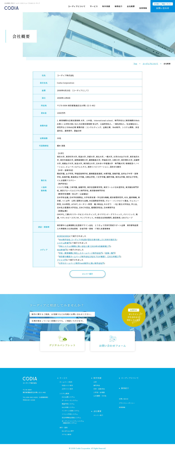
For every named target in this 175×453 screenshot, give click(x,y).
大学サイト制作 (67, 389)
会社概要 (131, 8)
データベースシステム (70, 400)
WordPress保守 (68, 431)
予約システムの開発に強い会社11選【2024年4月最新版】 (83, 246)
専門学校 (97, 385)
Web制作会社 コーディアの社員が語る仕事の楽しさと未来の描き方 (87, 239)
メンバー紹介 (87, 274)
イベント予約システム (70, 414)
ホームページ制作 (66, 382)
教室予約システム (68, 404)
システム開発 (64, 393)
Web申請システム (68, 407)
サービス (94, 8)
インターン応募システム (70, 411)
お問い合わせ (124, 399)
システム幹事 (62, 243)
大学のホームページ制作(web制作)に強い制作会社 (80, 263)
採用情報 (143, 8)
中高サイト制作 (67, 385)
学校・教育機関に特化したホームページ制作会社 (80, 253)
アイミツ (61, 259)
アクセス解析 (66, 434)
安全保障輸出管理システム (71, 418)
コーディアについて (76, 8)
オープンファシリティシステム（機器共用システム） (73, 422)
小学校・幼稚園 (99, 392)
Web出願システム (68, 397)
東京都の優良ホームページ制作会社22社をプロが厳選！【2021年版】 (89, 256)
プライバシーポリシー (127, 403)
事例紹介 (118, 8)
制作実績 (106, 8)
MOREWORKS (63, 236)
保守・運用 (64, 427)
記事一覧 (109, 253)
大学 (95, 382)
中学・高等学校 (99, 389)
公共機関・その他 (100, 396)
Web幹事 (61, 249)
